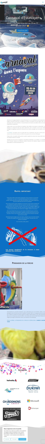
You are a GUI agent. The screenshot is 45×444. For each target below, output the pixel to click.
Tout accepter (22, 439)
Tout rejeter (14, 439)
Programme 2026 (22, 30)
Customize (7, 439)
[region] (15, 434)
